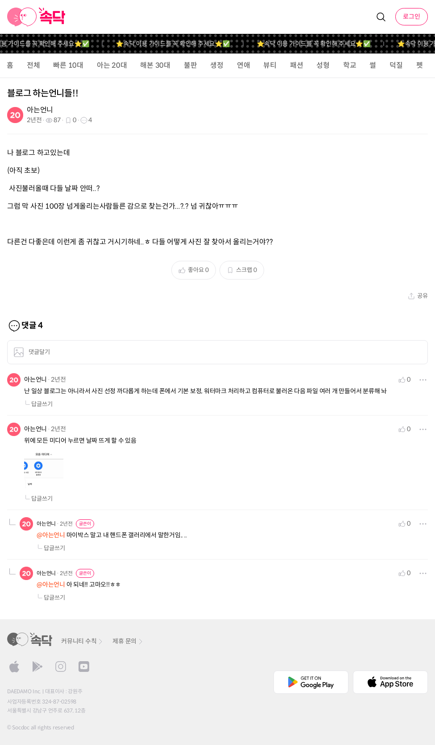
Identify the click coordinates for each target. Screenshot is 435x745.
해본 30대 (155, 65)
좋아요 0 (193, 270)
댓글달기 (31, 352)
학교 (349, 65)
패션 (296, 65)
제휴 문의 (128, 641)
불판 (190, 65)
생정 (217, 65)
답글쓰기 (38, 404)
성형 (323, 65)
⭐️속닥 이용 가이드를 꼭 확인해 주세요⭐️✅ (178, 44)
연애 (243, 65)
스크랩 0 (242, 270)
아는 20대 (112, 65)
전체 (33, 65)
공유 (418, 296)
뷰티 (270, 65)
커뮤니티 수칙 (82, 641)
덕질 (396, 65)
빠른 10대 (68, 65)
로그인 (411, 16)
